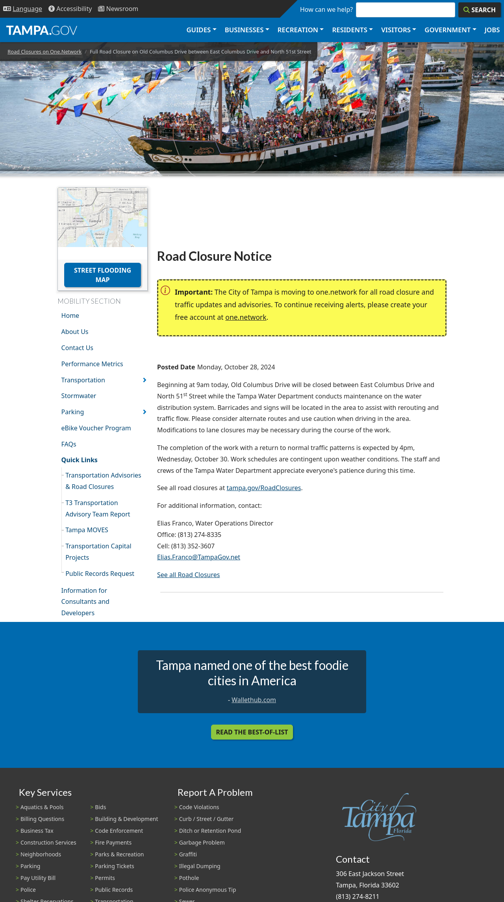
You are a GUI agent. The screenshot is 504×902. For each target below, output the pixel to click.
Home (70, 315)
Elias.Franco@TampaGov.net (198, 557)
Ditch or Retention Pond (210, 830)
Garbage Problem (202, 842)
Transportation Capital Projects (98, 552)
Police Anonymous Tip (207, 889)
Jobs (492, 29)
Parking (72, 412)
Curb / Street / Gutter (206, 819)
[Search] (479, 9)
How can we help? (326, 9)
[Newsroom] (118, 9)
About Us (75, 331)
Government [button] (447, 29)
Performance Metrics (92, 364)
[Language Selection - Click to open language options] (22, 9)
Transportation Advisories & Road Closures (103, 481)
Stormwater (78, 395)
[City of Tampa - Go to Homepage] (41, 30)
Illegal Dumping (199, 866)
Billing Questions (42, 819)
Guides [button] (198, 29)
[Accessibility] (70, 9)
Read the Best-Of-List (252, 732)
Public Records (114, 889)
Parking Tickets (114, 866)
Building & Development (126, 819)
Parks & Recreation (119, 854)
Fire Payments (113, 842)
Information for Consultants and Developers (85, 602)
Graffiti (188, 854)
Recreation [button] (298, 29)
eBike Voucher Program (96, 428)
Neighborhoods (40, 854)
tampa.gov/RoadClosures (263, 487)
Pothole (189, 878)
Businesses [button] (244, 29)
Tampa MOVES (86, 530)
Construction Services (48, 842)
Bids (100, 807)
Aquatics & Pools (41, 807)
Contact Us (77, 347)
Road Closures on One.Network (44, 51)
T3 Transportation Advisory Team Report (97, 508)
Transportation (83, 380)
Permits (105, 878)
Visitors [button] (396, 29)
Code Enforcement (119, 830)
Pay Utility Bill (38, 878)
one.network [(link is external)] (245, 317)
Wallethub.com (254, 699)
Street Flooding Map (102, 275)
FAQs (68, 444)
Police (28, 889)
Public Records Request (99, 573)
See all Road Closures (188, 574)
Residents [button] (349, 29)
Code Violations (199, 807)
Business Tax (37, 830)
